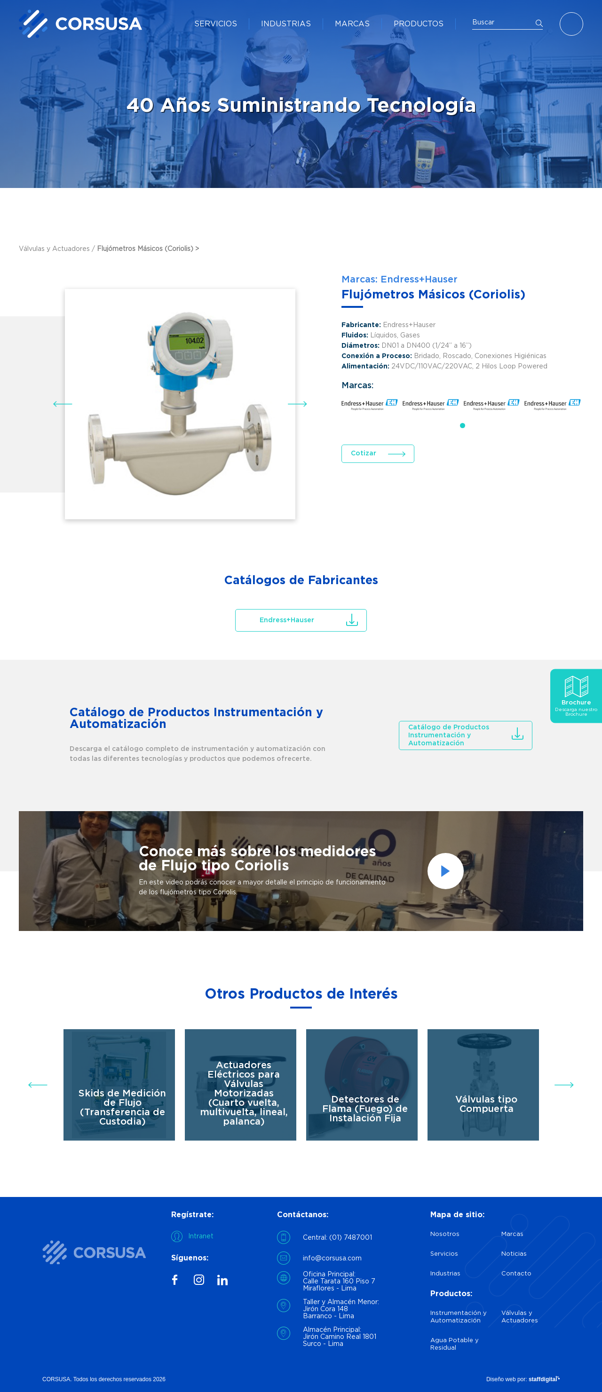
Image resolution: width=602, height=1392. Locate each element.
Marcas (512, 1234)
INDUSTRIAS (286, 24)
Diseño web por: (523, 1379)
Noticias (514, 1254)
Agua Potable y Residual (454, 1344)
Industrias (445, 1274)
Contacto (516, 1274)
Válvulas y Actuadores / (58, 249)
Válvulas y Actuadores (519, 1317)
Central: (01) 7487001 (337, 1238)
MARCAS (352, 24)
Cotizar (363, 453)
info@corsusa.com (332, 1258)
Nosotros (444, 1234)
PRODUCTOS (419, 24)
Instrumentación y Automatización (458, 1317)
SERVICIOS (215, 24)
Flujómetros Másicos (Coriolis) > (148, 249)
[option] (301, 871)
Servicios (444, 1254)
